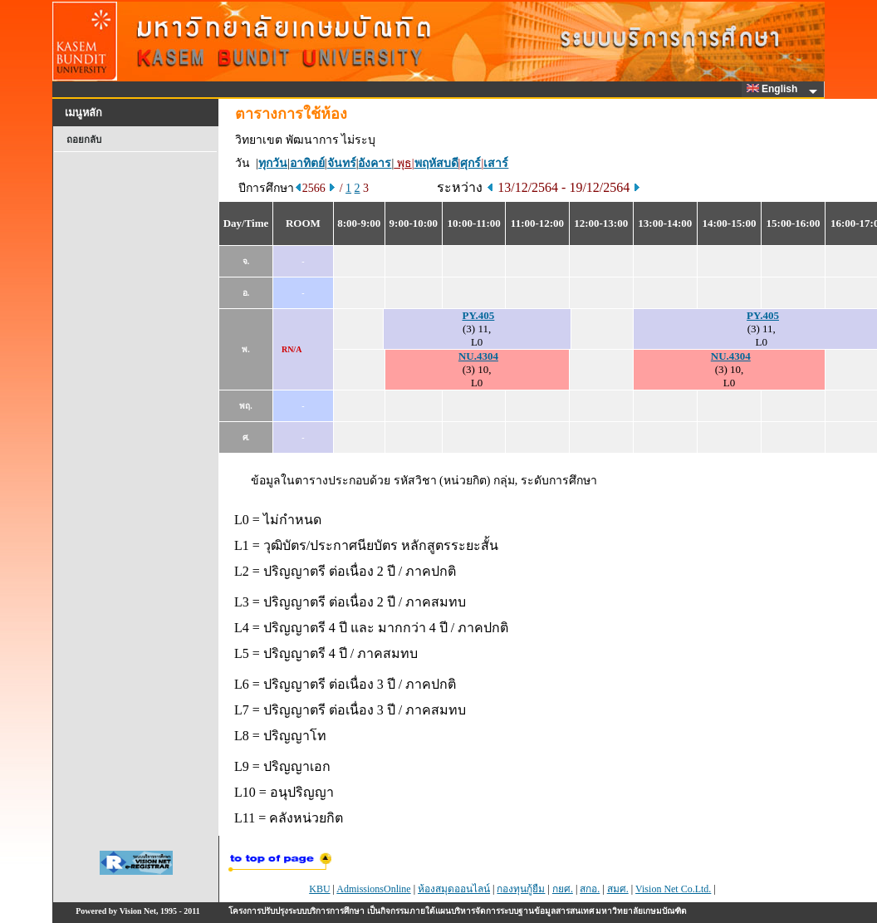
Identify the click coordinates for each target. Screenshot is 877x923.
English (775, 89)
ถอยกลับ (83, 140)
